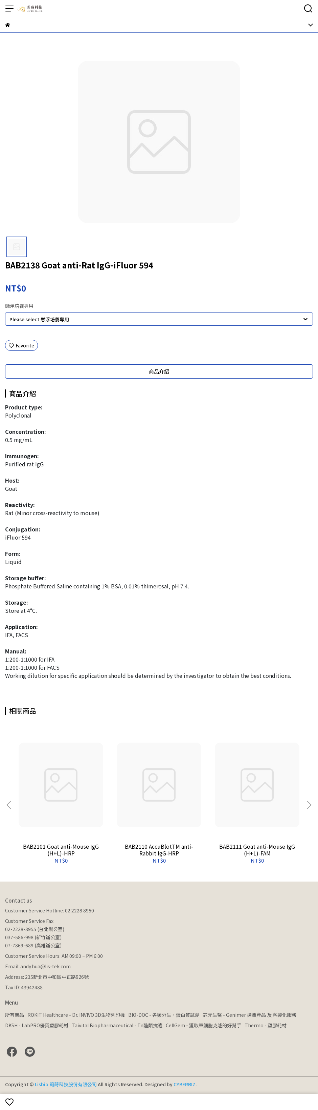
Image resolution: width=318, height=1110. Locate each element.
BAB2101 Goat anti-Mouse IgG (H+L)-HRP (61, 849)
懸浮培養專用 (19, 305)
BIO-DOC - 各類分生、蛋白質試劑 (164, 1014)
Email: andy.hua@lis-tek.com (38, 966)
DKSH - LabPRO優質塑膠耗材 (36, 1025)
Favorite (21, 345)
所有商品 (14, 1014)
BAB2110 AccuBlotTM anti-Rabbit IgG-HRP (159, 849)
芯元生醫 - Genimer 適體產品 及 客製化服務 (249, 1014)
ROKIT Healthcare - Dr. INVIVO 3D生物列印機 (76, 1014)
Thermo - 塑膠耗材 (266, 1025)
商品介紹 (159, 371)
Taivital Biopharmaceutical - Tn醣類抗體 (117, 1025)
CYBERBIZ (185, 1084)
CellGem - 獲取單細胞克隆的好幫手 (203, 1025)
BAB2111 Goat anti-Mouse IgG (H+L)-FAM (257, 849)
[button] (309, 805)
